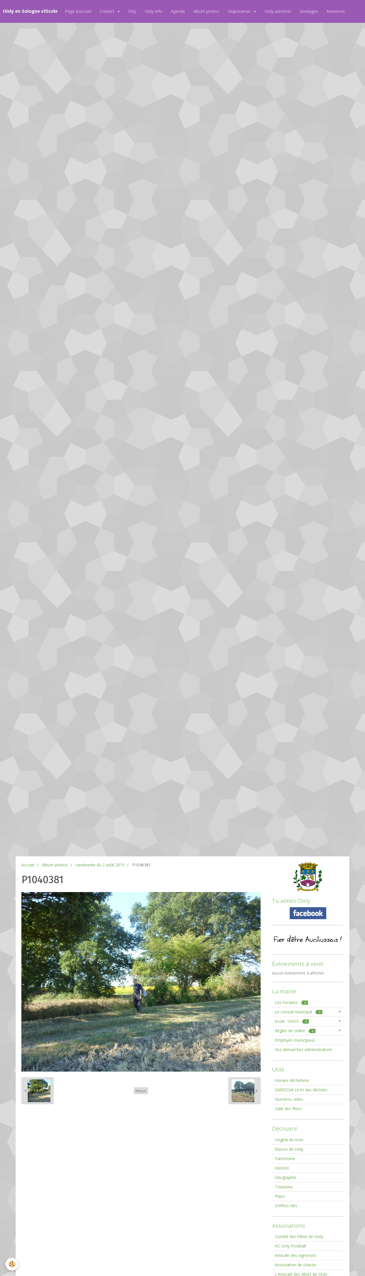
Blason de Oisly (289, 1149)
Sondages (309, 11)
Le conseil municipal (298, 1012)
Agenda (178, 11)
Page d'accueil (78, 11)
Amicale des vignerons (295, 1255)
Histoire (282, 1168)
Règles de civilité (295, 1030)
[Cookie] (12, 1264)
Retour (140, 1090)
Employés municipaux (295, 1040)
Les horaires (291, 1002)
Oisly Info (153, 11)
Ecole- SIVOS (292, 1021)
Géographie (285, 1177)
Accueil (27, 865)
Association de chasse (295, 1264)
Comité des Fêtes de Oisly (299, 1236)
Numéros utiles (289, 1099)
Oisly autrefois (278, 11)
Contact (107, 11)
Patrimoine (285, 1158)
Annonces (336, 11)
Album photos (206, 11)
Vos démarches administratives (303, 1049)
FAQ (132, 11)
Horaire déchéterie (292, 1080)
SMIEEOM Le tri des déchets (301, 1089)
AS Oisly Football (290, 1246)
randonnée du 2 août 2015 (100, 865)
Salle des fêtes (288, 1108)
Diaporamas (240, 11)
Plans (280, 1196)
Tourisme (284, 1187)
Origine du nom (289, 1139)
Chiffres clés (286, 1205)
